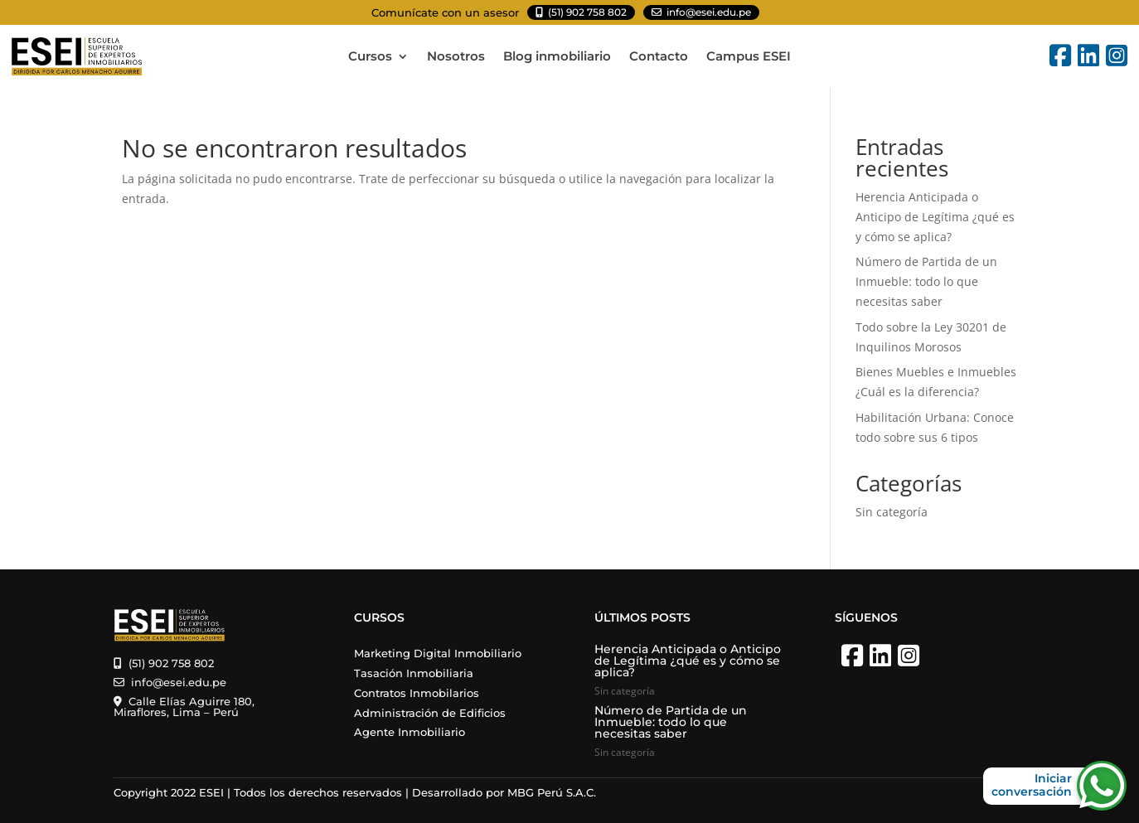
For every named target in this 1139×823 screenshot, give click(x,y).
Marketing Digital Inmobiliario (437, 653)
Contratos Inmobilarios (416, 693)
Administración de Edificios (430, 712)
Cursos (370, 57)
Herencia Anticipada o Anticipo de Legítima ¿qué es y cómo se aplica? (935, 216)
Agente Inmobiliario (409, 731)
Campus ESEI (748, 57)
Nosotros (456, 57)
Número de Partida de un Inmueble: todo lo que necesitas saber (926, 281)
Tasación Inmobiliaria (413, 673)
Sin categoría (891, 512)
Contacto (658, 57)
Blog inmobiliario (557, 57)
